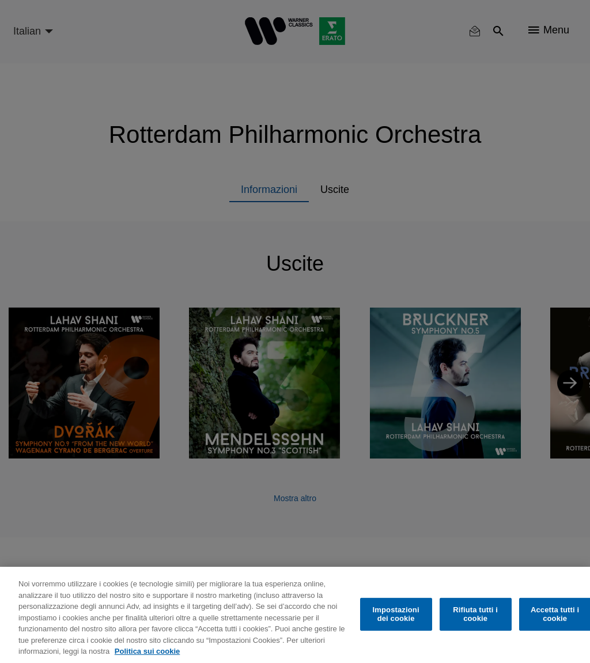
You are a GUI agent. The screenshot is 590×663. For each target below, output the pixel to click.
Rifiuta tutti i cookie (475, 614)
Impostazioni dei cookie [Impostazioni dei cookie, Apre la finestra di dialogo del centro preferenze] (396, 614)
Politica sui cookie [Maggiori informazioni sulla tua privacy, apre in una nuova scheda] (147, 651)
